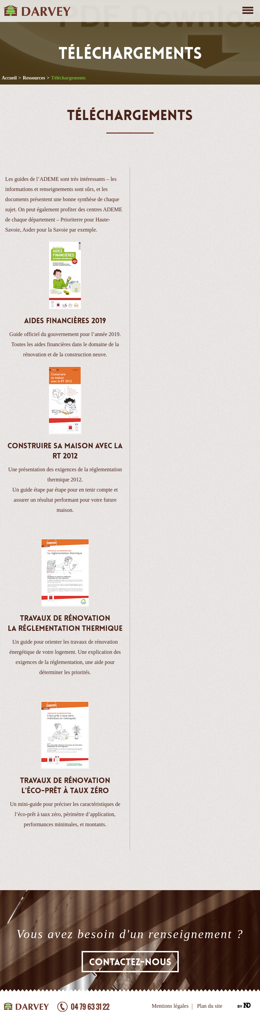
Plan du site (209, 1006)
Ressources (34, 77)
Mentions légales (170, 1006)
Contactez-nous (130, 962)
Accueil (9, 77)
